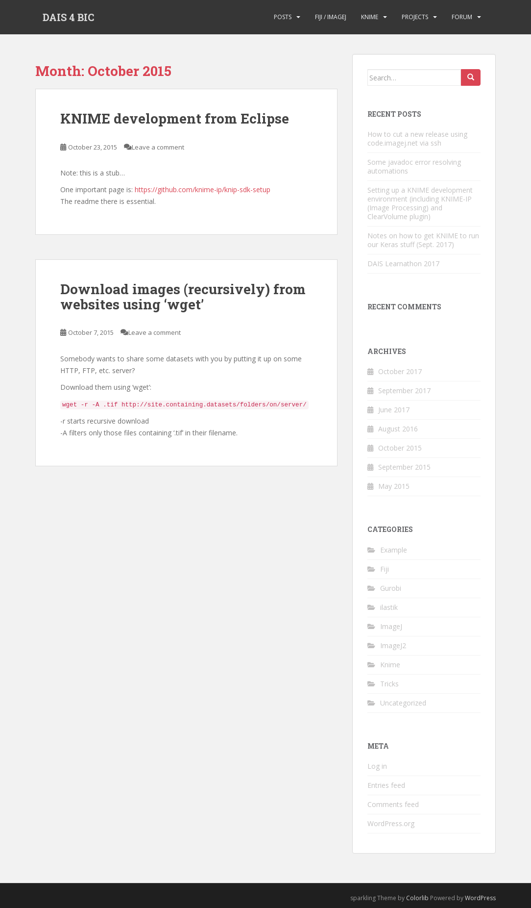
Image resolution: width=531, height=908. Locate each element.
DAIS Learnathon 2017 (403, 263)
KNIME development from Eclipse (174, 118)
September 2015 (404, 467)
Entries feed (386, 785)
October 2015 (400, 448)
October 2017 (400, 371)
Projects (415, 17)
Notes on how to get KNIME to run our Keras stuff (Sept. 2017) (423, 240)
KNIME (369, 17)
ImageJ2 (393, 645)
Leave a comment (158, 147)
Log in (377, 766)
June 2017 (394, 409)
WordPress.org (390, 823)
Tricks (389, 683)
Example (393, 550)
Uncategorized (403, 702)
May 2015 (394, 486)
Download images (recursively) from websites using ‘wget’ (183, 296)
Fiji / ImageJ (330, 17)
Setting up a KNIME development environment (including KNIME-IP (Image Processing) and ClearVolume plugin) (420, 203)
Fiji (384, 569)
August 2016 (398, 428)
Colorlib (417, 898)
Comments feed (393, 804)
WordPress (480, 898)
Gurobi (390, 588)
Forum (462, 17)
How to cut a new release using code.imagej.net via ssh (417, 138)
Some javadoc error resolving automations (414, 166)
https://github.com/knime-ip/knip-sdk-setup (202, 189)
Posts (282, 17)
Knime (390, 664)
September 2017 (404, 390)
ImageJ (391, 626)
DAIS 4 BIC (68, 17)
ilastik (389, 607)
